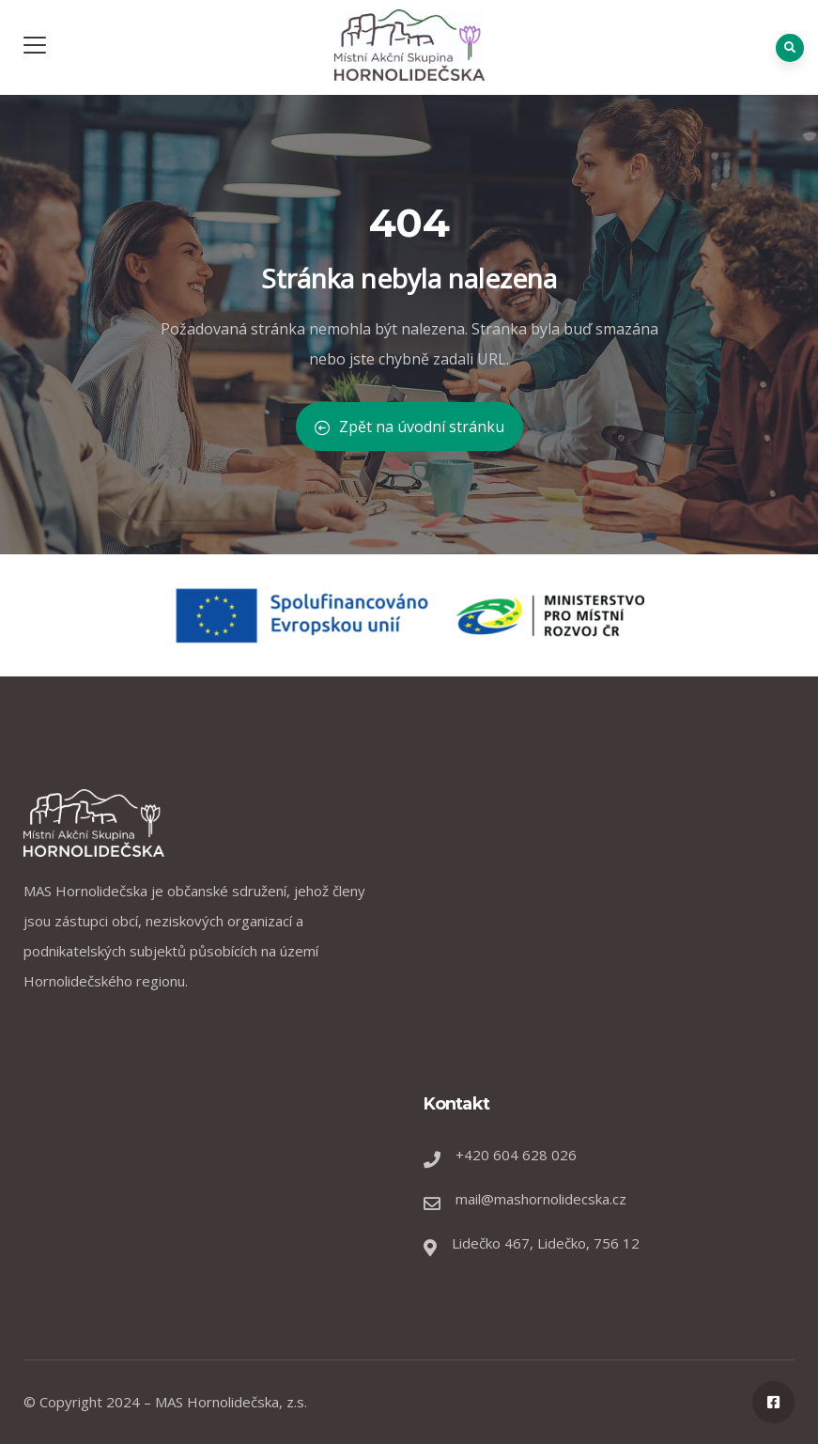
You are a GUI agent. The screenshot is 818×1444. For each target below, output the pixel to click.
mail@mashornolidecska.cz (540, 1198)
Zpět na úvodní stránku (409, 426)
